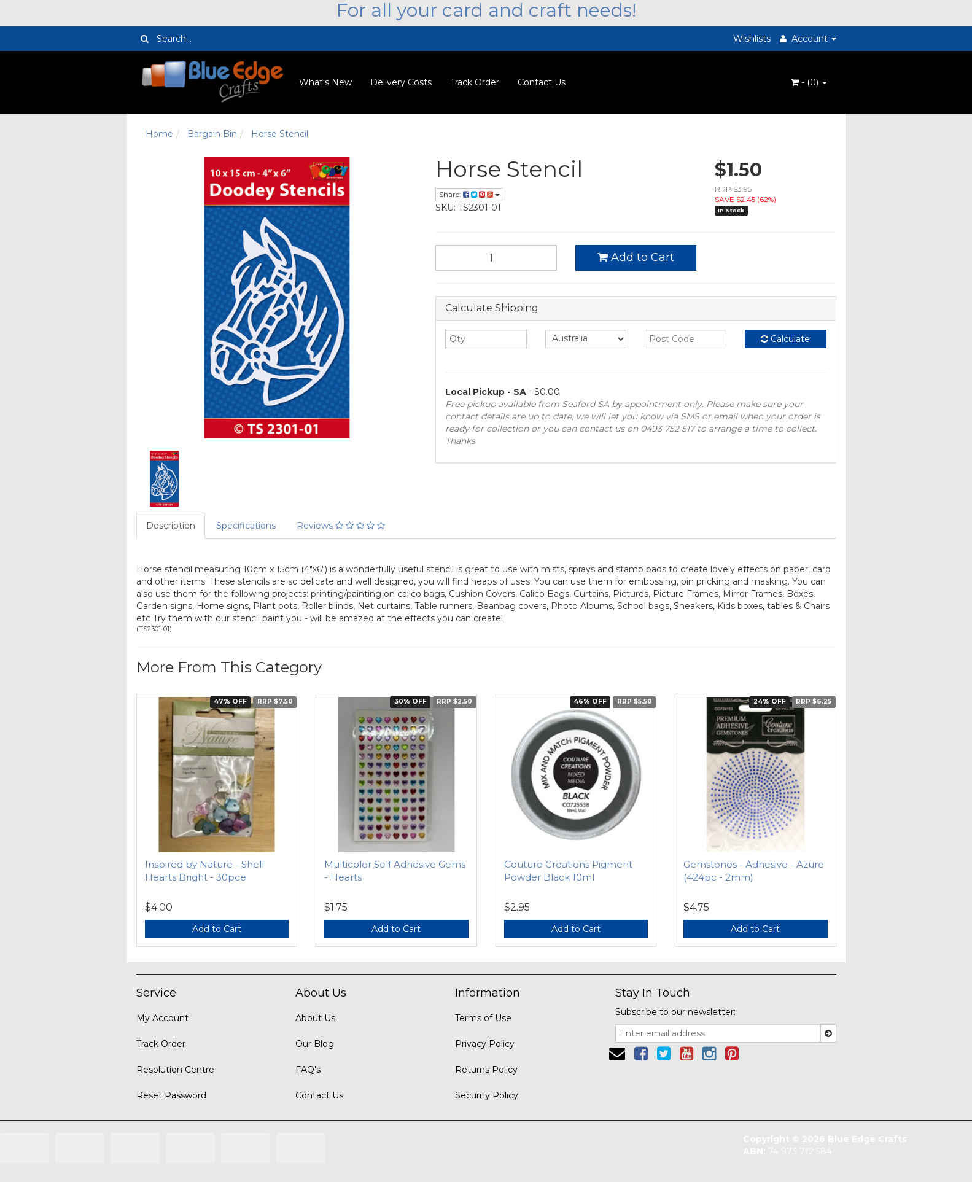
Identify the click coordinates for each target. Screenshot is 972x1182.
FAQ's (308, 1069)
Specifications (246, 525)
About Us (315, 1018)
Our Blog (314, 1043)
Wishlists (752, 38)
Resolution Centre (175, 1069)
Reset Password (171, 1095)
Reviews (341, 525)
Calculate (785, 338)
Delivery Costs (401, 82)
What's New (325, 82)
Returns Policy (486, 1069)
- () (809, 82)
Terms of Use (483, 1018)
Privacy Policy (485, 1043)
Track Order (474, 82)
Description (170, 525)
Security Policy (486, 1095)
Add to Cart (635, 257)
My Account (162, 1018)
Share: (469, 194)
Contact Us (542, 82)
